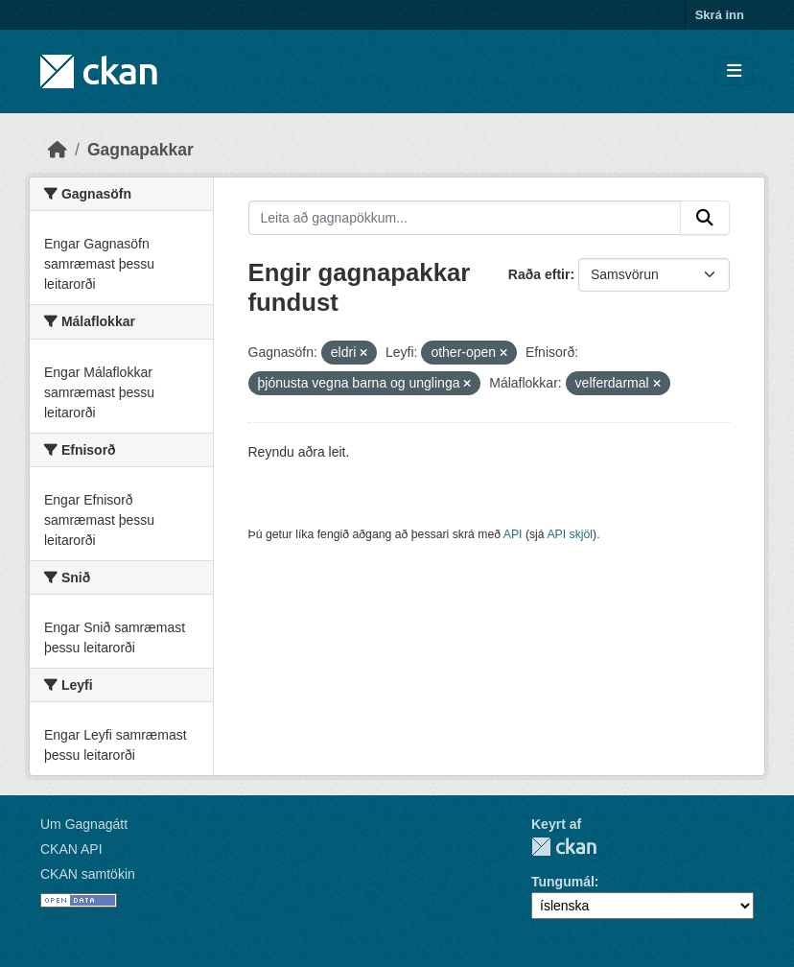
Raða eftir (539, 274)
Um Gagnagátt (84, 824)
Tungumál (563, 881)
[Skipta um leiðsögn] (734, 71)
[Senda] (705, 217)
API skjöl (570, 534)
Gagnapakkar (140, 149)
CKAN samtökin (87, 874)
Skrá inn (719, 15)
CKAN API (71, 849)
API (513, 534)
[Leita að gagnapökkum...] (465, 217)
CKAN (563, 847)
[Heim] (57, 149)
